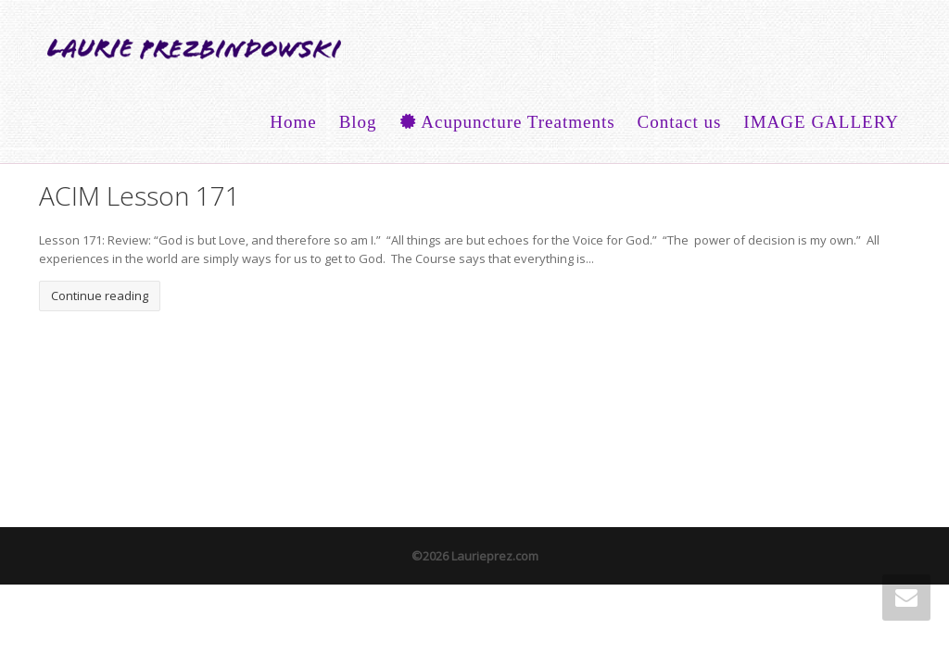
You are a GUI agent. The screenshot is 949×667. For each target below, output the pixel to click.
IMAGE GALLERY (821, 122)
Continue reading (99, 295)
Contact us (680, 122)
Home (293, 122)
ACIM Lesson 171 (139, 195)
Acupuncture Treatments (507, 122)
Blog (358, 122)
